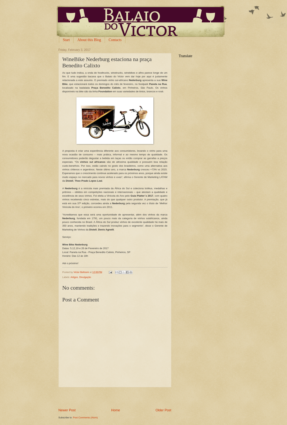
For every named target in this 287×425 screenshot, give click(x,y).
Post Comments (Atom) (85, 417)
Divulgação (85, 277)
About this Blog (89, 40)
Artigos (74, 277)
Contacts (115, 40)
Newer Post (67, 410)
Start (66, 40)
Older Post (163, 410)
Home (115, 410)
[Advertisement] (115, 397)
